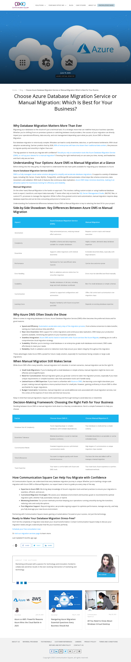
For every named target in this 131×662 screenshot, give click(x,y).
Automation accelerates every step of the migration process (62, 326)
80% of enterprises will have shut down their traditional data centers (80, 145)
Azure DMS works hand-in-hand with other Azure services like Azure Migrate (69, 337)
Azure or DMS (76, 381)
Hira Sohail (18, 615)
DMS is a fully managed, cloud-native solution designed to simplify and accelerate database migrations (52, 174)
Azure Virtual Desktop (65, 76)
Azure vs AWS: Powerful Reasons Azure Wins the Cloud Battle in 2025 (29, 622)
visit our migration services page (27, 533)
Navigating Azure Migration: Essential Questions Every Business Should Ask (63, 622)
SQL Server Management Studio (92, 193)
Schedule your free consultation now (26, 529)
